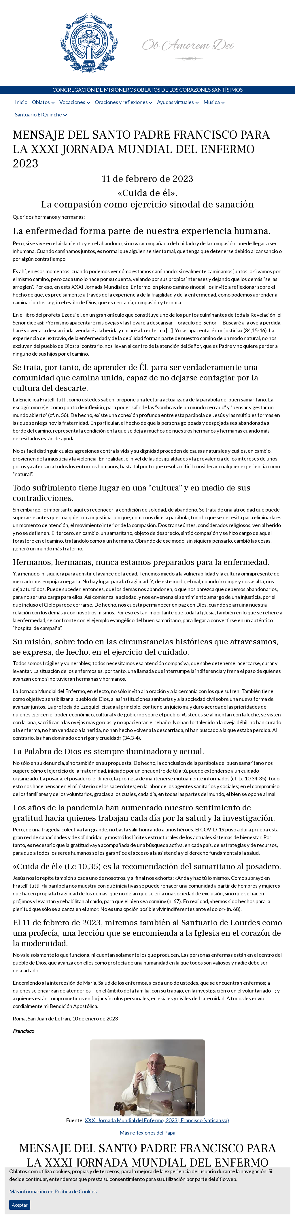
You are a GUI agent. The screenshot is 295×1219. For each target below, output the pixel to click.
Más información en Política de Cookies (53, 1191)
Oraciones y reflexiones (121, 102)
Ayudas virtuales (175, 102)
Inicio (21, 102)
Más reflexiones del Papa (147, 1132)
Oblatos (41, 102)
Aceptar (20, 1204)
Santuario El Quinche (38, 114)
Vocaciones (72, 102)
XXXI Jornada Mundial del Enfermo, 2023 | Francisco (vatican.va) (157, 1120)
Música (211, 102)
